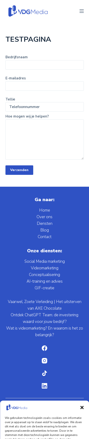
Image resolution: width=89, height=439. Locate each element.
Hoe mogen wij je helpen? (44, 137)
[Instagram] (44, 360)
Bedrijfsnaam (44, 61)
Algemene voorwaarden (31, 426)
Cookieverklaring (34, 432)
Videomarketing (44, 268)
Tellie (44, 103)
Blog (44, 230)
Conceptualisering (44, 274)
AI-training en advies (45, 281)
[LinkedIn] (44, 386)
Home (44, 210)
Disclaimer (59, 432)
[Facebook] (44, 348)
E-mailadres (44, 82)
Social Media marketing (44, 261)
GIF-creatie (44, 288)
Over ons (44, 217)
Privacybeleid (65, 426)
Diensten (44, 223)
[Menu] (82, 11)
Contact (45, 237)
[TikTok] (44, 373)
